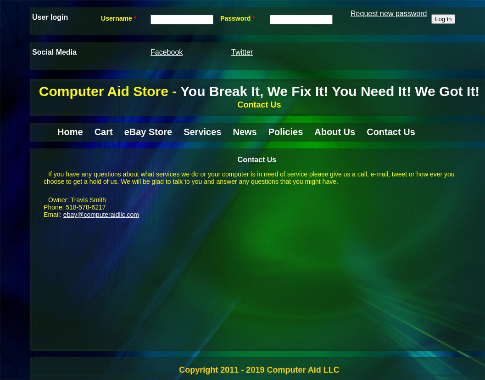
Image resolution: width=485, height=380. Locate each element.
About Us (334, 132)
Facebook (167, 52)
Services (202, 132)
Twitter (242, 52)
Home (70, 132)
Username (118, 18)
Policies (285, 132)
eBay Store (148, 132)
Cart (104, 132)
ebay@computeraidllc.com (101, 214)
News (244, 132)
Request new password (389, 13)
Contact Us (391, 132)
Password (237, 18)
